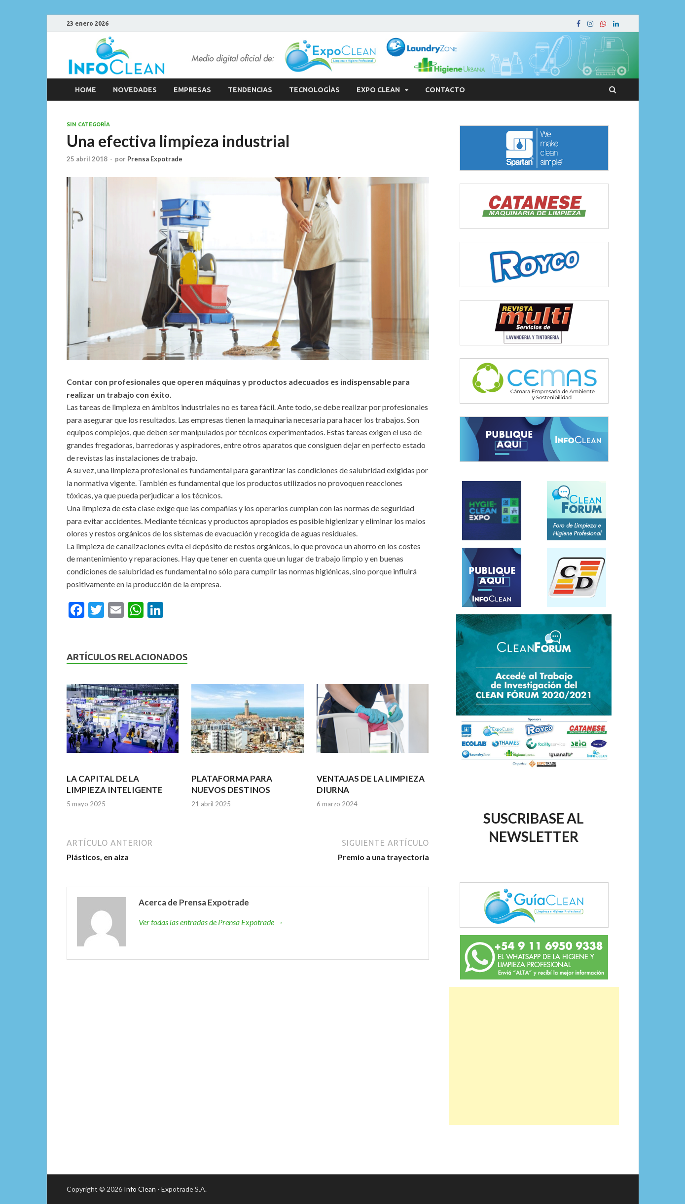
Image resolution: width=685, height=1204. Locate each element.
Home (85, 90)
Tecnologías (314, 90)
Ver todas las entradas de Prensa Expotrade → (211, 922)
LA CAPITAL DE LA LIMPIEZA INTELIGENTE (115, 783)
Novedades (135, 90)
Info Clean (140, 1189)
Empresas (192, 90)
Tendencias (250, 90)
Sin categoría (88, 124)
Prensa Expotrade (154, 159)
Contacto (445, 90)
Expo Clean (378, 90)
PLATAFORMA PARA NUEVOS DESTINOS (231, 783)
